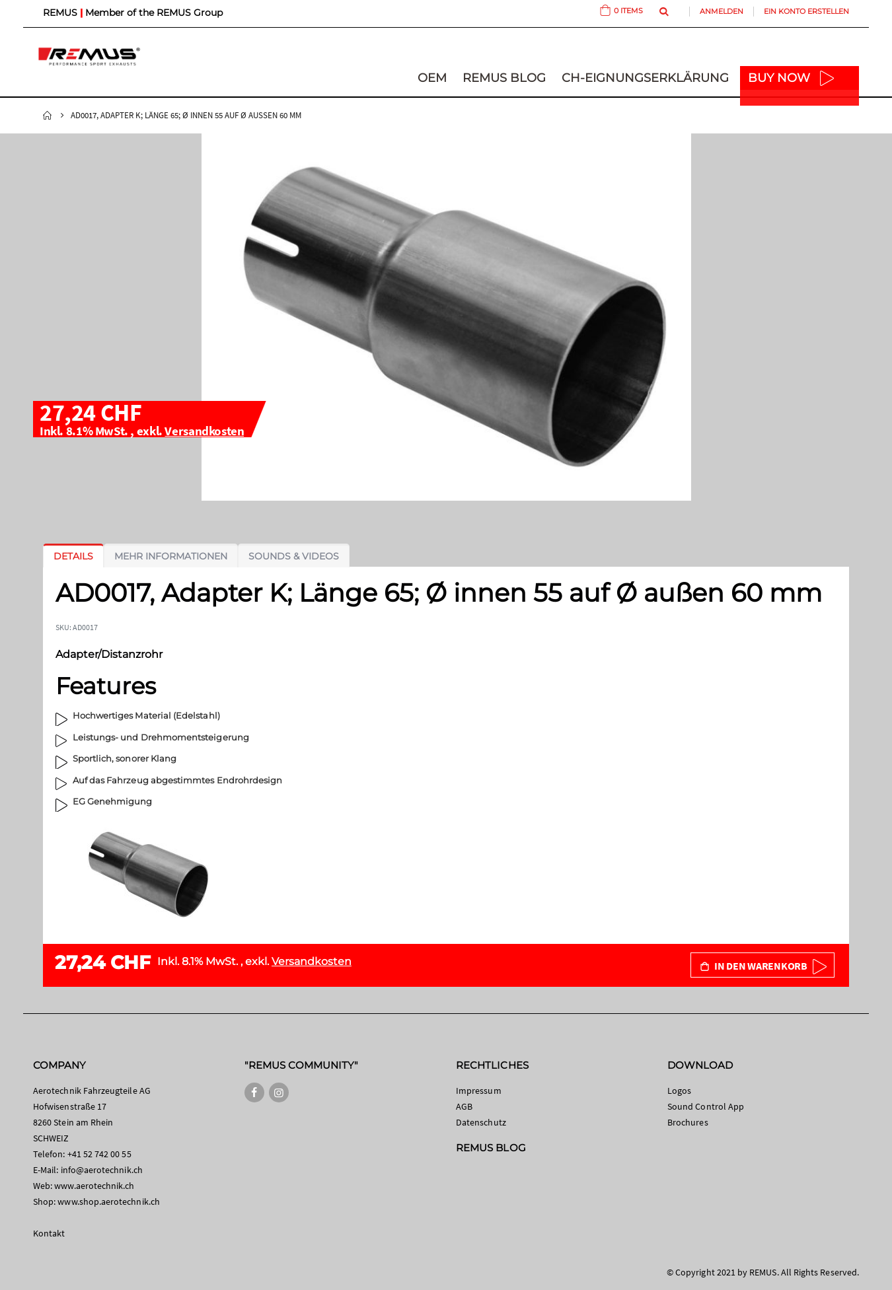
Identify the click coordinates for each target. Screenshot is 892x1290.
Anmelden (721, 11)
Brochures (687, 1122)
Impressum (479, 1090)
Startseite (47, 116)
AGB (464, 1106)
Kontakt (49, 1233)
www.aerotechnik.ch (94, 1186)
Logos (679, 1090)
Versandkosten (204, 431)
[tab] (73, 556)
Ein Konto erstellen (806, 11)
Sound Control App (705, 1106)
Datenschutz (481, 1122)
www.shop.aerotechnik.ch (108, 1201)
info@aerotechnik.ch (102, 1170)
